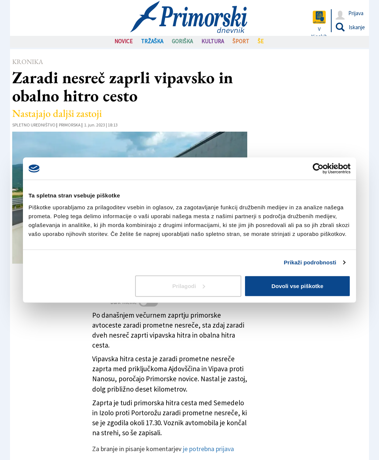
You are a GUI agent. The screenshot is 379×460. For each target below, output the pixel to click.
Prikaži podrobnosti (310, 262)
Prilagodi (188, 286)
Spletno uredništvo (34, 125)
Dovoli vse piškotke (297, 286)
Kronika (27, 61)
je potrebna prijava (208, 448)
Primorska (70, 125)
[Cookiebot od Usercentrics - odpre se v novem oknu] (318, 168)
